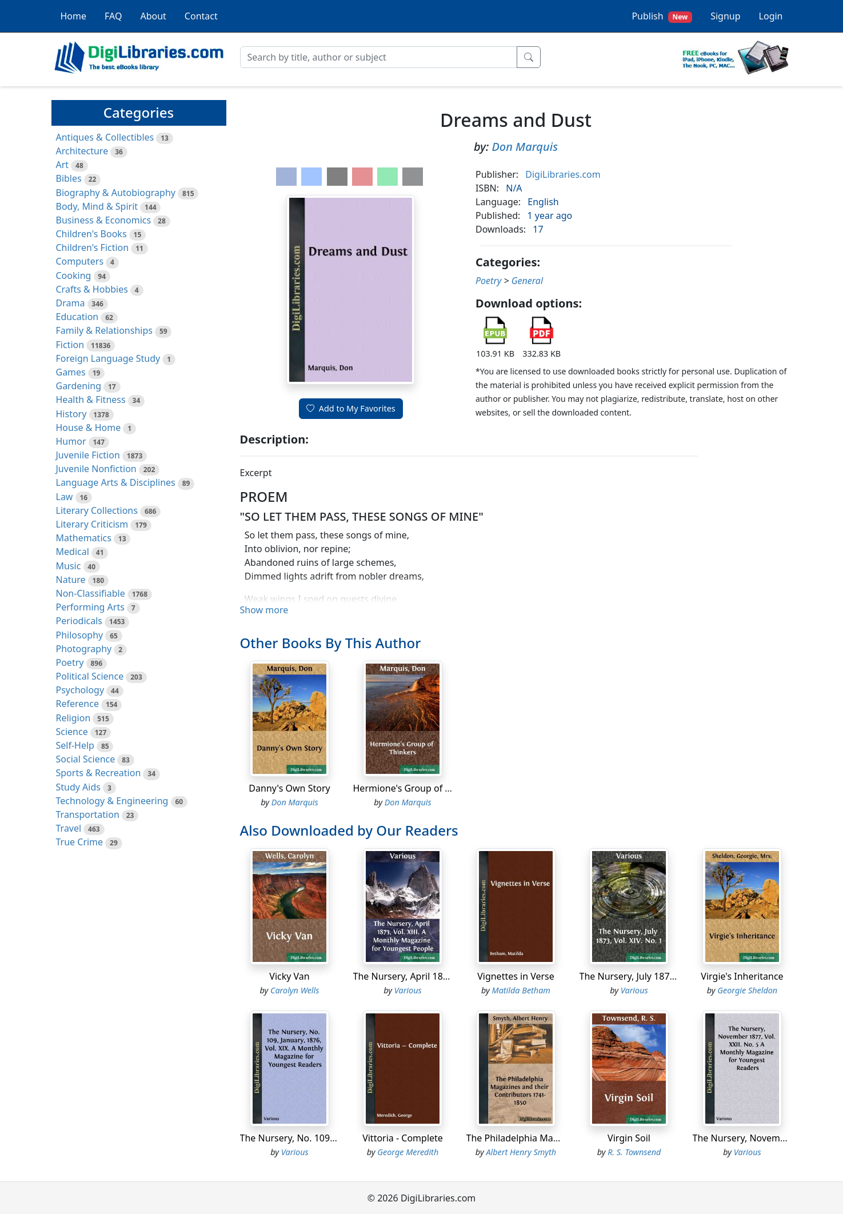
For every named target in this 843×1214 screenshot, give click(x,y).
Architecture (82, 151)
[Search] (378, 57)
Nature (71, 579)
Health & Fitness (91, 399)
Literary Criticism (92, 524)
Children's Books (91, 233)
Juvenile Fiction (88, 455)
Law (64, 496)
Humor (71, 441)
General (527, 280)
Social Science (85, 759)
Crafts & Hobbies (92, 289)
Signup (725, 16)
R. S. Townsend (634, 1152)
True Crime (79, 842)
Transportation (87, 814)
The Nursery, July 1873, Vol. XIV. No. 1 (659, 976)
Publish (662, 16)
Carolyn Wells (294, 990)
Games (71, 372)
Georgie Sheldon (747, 990)
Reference (77, 703)
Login (771, 16)
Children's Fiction (92, 247)
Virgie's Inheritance (742, 976)
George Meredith (407, 1152)
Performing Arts (90, 607)
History (71, 414)
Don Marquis (525, 146)
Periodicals (79, 620)
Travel (69, 828)
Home (74, 16)
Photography (84, 648)
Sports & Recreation (98, 772)
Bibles (69, 178)
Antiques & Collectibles (105, 137)
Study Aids (78, 787)
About (153, 16)
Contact (201, 16)
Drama (70, 303)
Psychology (80, 690)
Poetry (70, 662)
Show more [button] (264, 610)
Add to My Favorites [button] (350, 408)
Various (408, 990)
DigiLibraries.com (562, 174)
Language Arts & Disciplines (115, 482)
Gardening (79, 386)
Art (62, 164)
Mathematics (83, 538)
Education (77, 316)
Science (72, 731)
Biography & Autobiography (115, 192)
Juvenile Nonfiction (96, 468)
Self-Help (75, 745)
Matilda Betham (521, 990)
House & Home (88, 427)
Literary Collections (97, 510)
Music (68, 566)
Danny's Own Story (289, 788)
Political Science (90, 676)
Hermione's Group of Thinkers (417, 788)
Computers (80, 261)
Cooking (73, 275)
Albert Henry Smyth (521, 1152)
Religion (73, 718)
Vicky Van (289, 976)
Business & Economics (103, 220)
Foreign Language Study (108, 358)
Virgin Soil (629, 1138)
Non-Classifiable (90, 593)
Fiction (70, 344)
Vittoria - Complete (402, 1138)
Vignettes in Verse (515, 976)
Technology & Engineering (112, 800)
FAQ (113, 16)
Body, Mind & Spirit (97, 206)
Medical (72, 551)
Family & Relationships (104, 330)
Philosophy (79, 635)
